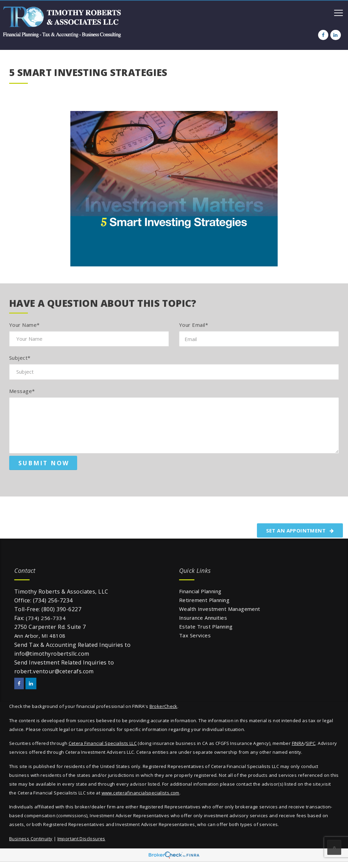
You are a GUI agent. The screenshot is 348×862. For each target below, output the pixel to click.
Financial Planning (200, 591)
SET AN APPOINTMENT (300, 530)
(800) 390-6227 (61, 609)
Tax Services (195, 635)
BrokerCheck (163, 706)
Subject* (20, 357)
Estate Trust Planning (206, 626)
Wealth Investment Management (219, 608)
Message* (22, 391)
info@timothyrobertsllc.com (51, 653)
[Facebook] (323, 35)
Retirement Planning (204, 600)
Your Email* (193, 324)
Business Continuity (30, 839)
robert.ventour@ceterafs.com (54, 671)
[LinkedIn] (335, 35)
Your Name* (24, 324)
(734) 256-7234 (53, 600)
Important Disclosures (81, 839)
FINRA (298, 743)
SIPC (311, 743)
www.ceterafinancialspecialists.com (140, 793)
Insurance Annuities (203, 617)
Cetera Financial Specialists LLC (103, 743)
